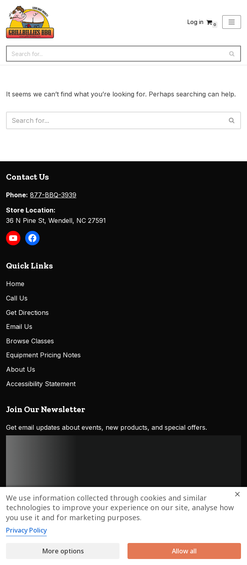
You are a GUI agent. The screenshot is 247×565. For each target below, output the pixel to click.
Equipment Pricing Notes (43, 355)
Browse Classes (30, 341)
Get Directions (27, 313)
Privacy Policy (26, 530)
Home (15, 284)
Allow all (184, 551)
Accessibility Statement (41, 384)
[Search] (114, 54)
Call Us (17, 298)
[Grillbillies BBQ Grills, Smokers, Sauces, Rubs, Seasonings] (30, 22)
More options (63, 551)
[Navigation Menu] (231, 22)
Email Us (19, 327)
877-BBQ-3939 (53, 195)
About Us (20, 369)
